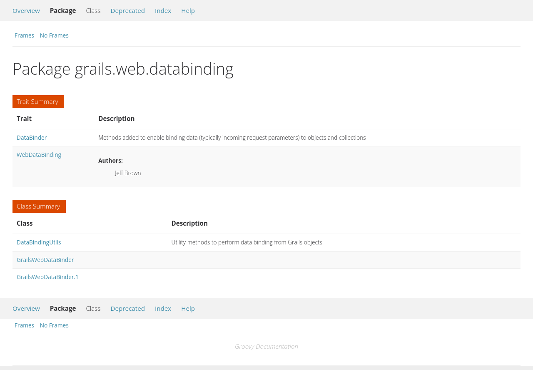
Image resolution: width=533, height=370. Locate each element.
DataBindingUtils (39, 242)
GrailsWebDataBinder (45, 260)
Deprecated (127, 10)
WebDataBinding (39, 155)
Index (163, 10)
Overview (26, 10)
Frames (24, 35)
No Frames (54, 35)
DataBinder (32, 137)
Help (188, 10)
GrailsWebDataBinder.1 (48, 277)
